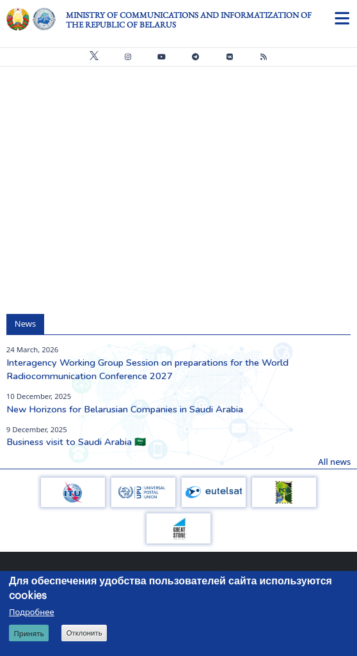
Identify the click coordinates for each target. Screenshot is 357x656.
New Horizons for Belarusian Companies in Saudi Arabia (124, 409)
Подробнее (31, 612)
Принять (28, 633)
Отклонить (84, 633)
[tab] (52, 318)
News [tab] (25, 323)
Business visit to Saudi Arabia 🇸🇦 (76, 441)
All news (334, 461)
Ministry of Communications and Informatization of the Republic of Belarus (189, 20)
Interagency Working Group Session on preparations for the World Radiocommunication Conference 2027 (147, 369)
